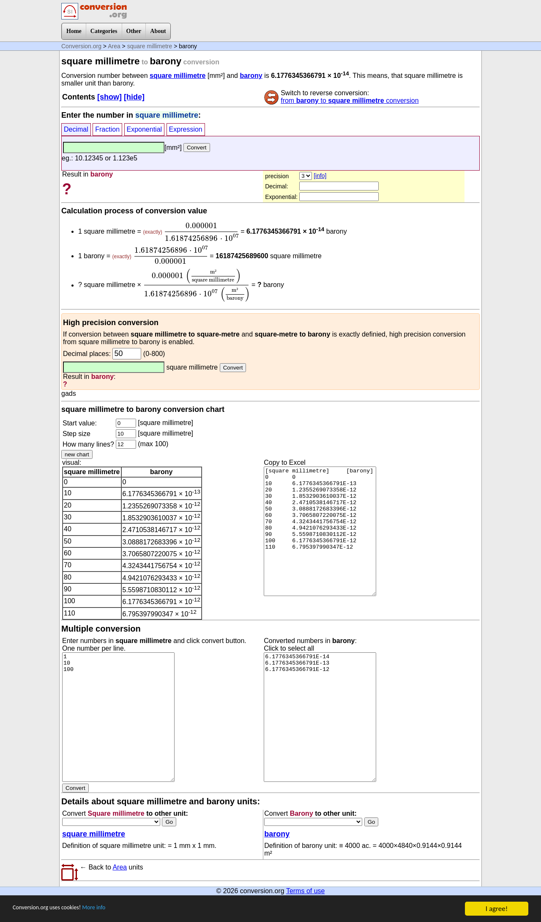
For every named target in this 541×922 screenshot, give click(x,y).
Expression (185, 129)
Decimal (76, 129)
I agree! (497, 908)
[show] (109, 97)
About (158, 31)
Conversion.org (81, 46)
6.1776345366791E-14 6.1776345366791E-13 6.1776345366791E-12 (320, 717)
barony (251, 75)
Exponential (144, 129)
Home (74, 31)
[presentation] (201, 232)
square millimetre (149, 46)
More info (112, 909)
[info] (320, 175)
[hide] (134, 97)
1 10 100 (118, 717)
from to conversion (349, 100)
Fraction (107, 129)
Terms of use (305, 890)
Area (114, 46)
